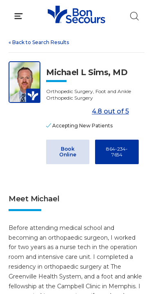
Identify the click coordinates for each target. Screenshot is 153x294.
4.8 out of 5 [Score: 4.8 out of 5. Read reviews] (87, 111)
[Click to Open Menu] (18, 16)
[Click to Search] (134, 16)
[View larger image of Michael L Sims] (24, 82)
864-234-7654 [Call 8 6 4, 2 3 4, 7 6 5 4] (117, 152)
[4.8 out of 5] (67, 111)
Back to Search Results (39, 42)
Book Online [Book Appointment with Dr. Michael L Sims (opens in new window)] (67, 152)
